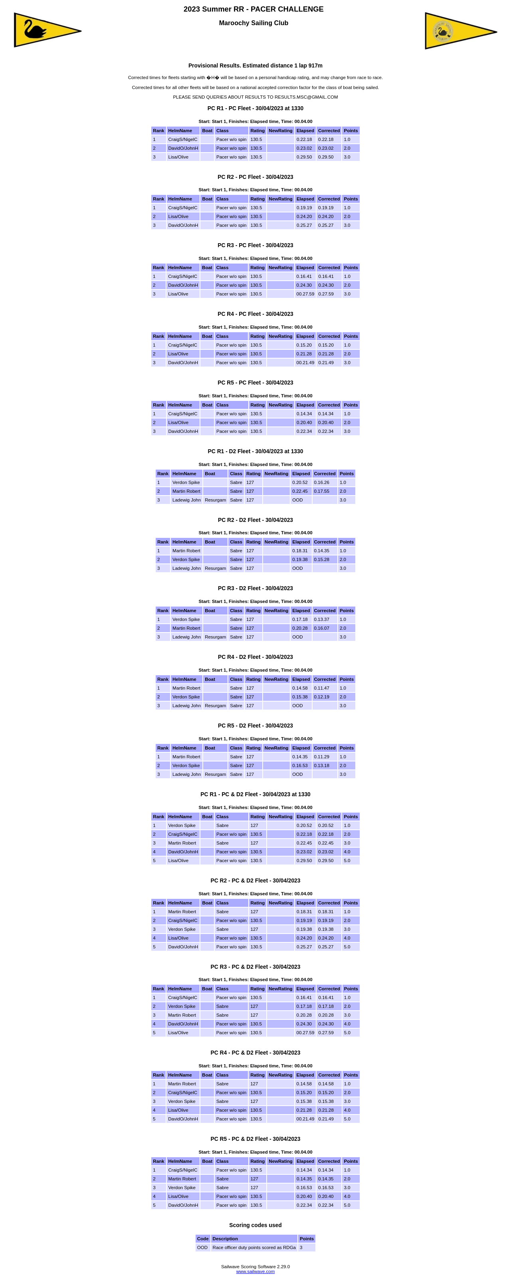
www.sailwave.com (255, 1271)
